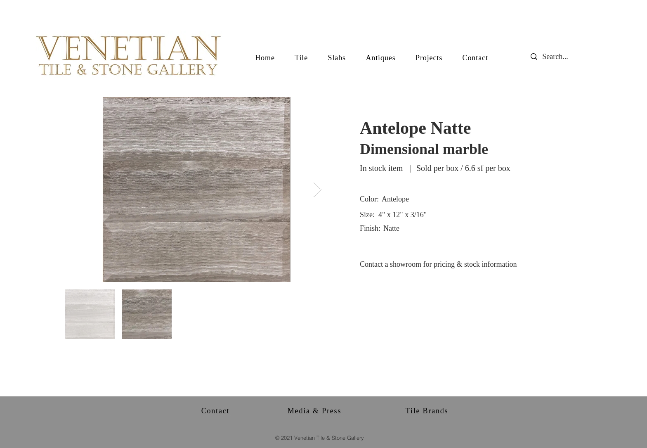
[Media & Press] (315, 411)
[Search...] (561, 56)
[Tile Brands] (427, 411)
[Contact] (216, 411)
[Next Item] (317, 190)
